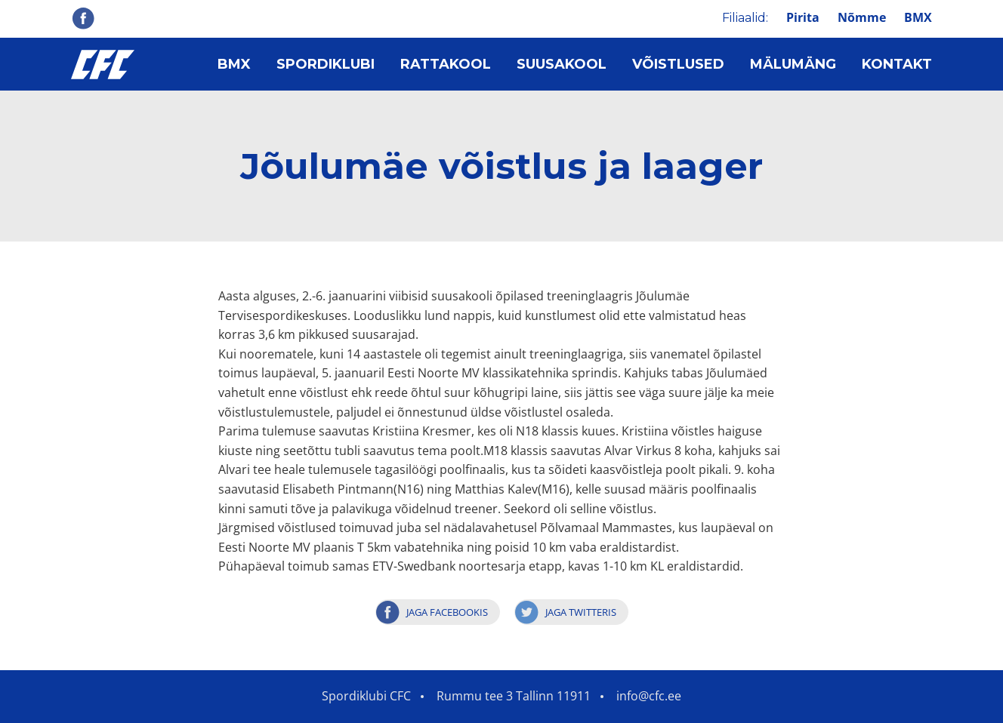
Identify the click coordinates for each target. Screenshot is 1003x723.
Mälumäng (793, 64)
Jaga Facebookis (447, 612)
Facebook (83, 18)
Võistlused (678, 64)
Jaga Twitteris (580, 612)
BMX (918, 17)
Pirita (802, 17)
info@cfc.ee (648, 696)
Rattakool (445, 64)
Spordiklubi (325, 64)
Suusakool (561, 64)
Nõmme (862, 17)
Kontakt (897, 64)
